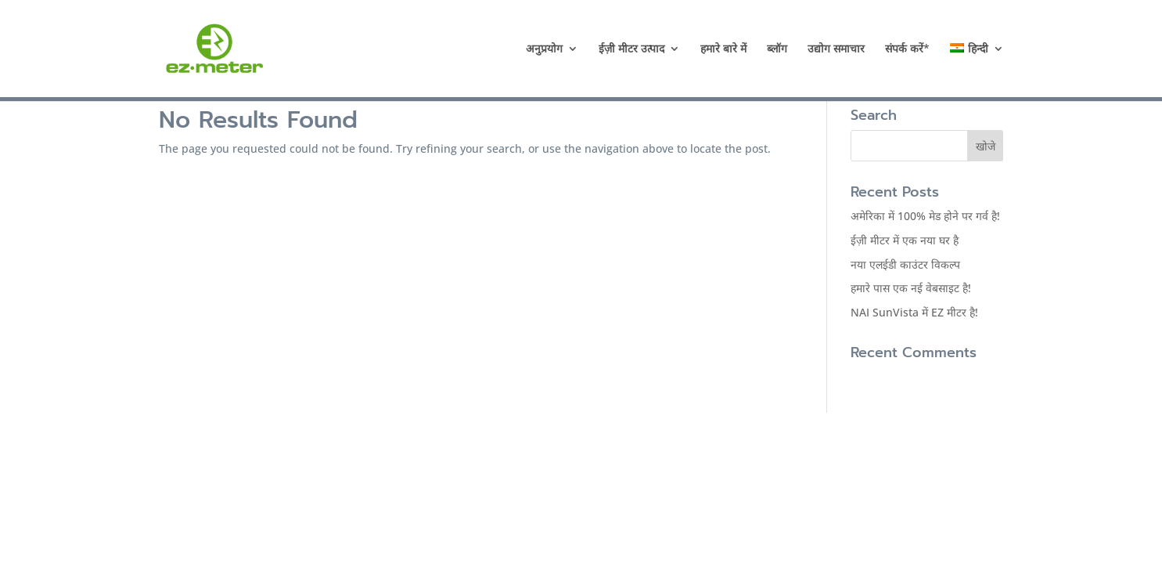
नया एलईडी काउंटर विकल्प (905, 264)
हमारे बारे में (723, 49)
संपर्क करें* (907, 49)
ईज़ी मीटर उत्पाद (631, 49)
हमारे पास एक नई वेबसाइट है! (911, 287)
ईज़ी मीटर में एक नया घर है (905, 240)
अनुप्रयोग (544, 49)
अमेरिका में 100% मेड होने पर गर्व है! (925, 215)
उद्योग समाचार (836, 49)
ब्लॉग (777, 49)
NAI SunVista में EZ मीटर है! (914, 312)
